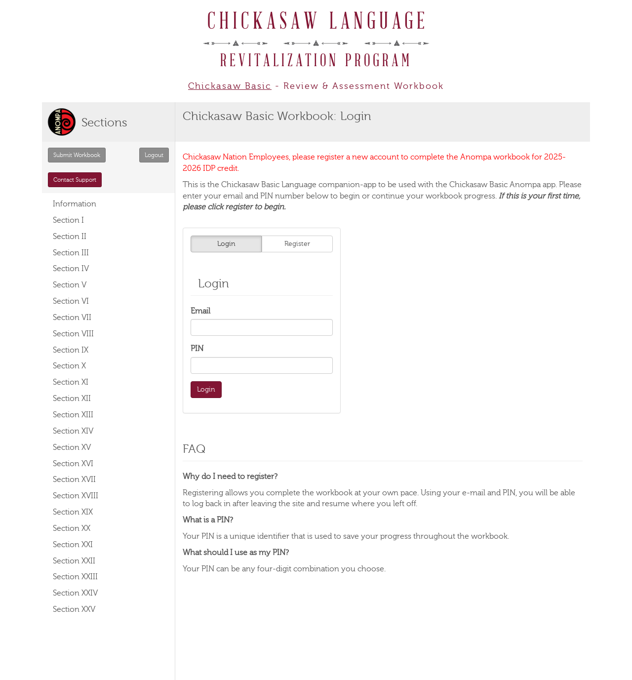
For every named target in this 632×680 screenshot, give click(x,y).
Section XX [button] (71, 528)
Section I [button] (68, 220)
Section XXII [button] (74, 561)
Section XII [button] (72, 398)
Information (74, 204)
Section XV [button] (72, 447)
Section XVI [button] (73, 463)
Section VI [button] (71, 301)
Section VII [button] (72, 317)
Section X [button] (69, 365)
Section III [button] (71, 252)
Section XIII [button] (73, 414)
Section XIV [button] (73, 431)
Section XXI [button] (73, 544)
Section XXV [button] (74, 609)
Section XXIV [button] (75, 593)
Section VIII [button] (73, 333)
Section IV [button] (71, 268)
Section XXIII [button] (75, 576)
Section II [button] (69, 236)
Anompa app (532, 184)
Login (226, 243)
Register (297, 243)
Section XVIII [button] (75, 495)
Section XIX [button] (73, 512)
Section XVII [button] (74, 479)
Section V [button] (69, 284)
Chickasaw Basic (230, 86)
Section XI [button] (70, 382)
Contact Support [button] (74, 179)
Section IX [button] (70, 350)
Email (200, 311)
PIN (197, 348)
